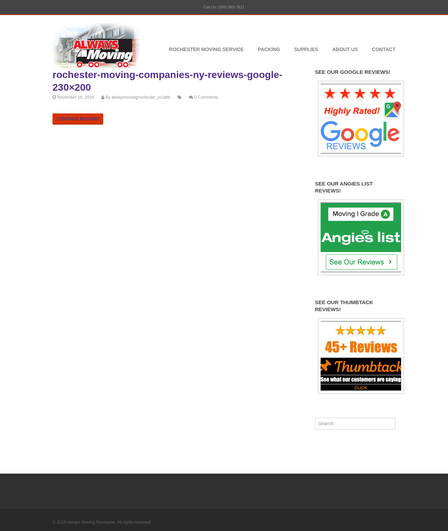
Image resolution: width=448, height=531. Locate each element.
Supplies (306, 49)
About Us (345, 49)
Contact (384, 49)
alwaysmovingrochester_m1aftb (140, 97)
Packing (269, 49)
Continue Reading (78, 119)
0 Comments (206, 97)
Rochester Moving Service (206, 49)
